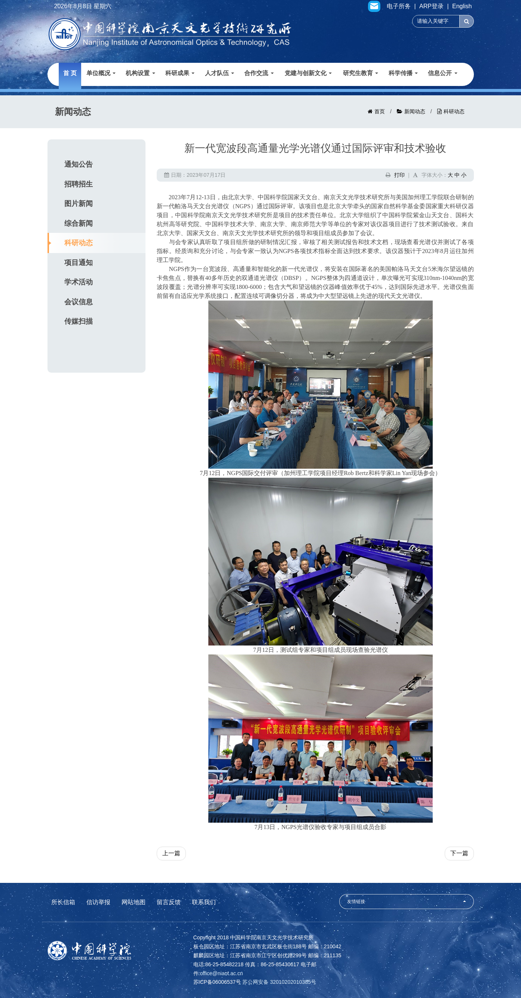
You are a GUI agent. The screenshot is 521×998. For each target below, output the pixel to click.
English (462, 6)
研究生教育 (360, 73)
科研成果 (179, 73)
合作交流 (258, 73)
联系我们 (204, 902)
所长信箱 (63, 902)
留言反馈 (169, 902)
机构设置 (140, 73)
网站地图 (133, 902)
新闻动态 (414, 111)
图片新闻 (78, 203)
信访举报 (98, 902)
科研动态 (454, 111)
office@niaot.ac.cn (221, 973)
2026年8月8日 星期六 (83, 6)
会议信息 (78, 302)
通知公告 (78, 164)
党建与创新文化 (308, 73)
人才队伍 (219, 73)
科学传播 (403, 73)
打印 (399, 175)
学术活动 (78, 282)
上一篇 (171, 853)
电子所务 (399, 6)
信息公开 (442, 73)
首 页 (70, 73)
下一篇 (459, 853)
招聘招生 (78, 184)
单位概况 (101, 73)
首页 (379, 111)
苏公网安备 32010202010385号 (279, 982)
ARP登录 (431, 6)
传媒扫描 (78, 321)
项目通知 (78, 263)
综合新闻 (78, 223)
